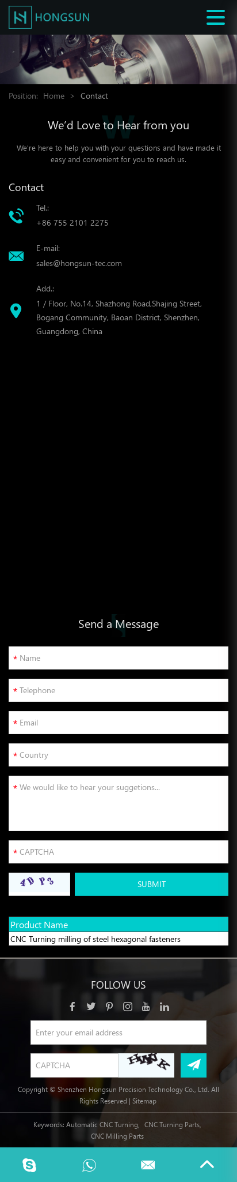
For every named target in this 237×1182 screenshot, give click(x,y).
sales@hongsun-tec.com (79, 262)
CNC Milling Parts (117, 1135)
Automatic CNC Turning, (103, 1124)
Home (53, 95)
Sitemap (144, 1100)
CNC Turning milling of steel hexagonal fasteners (95, 938)
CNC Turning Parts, (172, 1124)
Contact (94, 95)
